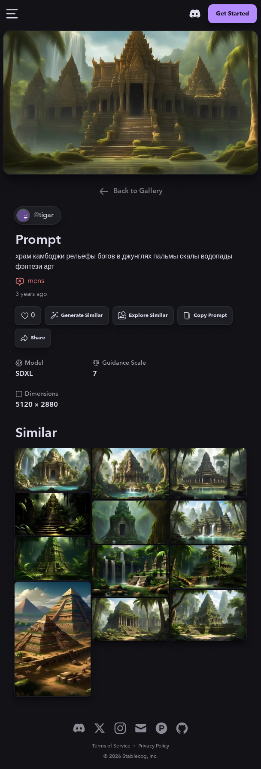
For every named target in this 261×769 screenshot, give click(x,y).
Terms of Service (111, 746)
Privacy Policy (153, 746)
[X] (99, 728)
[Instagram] (120, 728)
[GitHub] (182, 728)
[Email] (140, 728)
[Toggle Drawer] (12, 14)
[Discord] (195, 13)
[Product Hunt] (161, 728)
